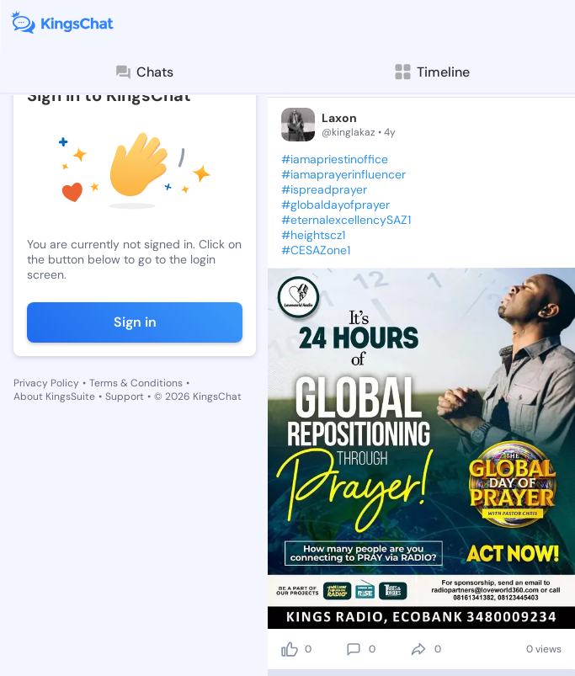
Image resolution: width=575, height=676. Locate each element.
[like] (289, 649)
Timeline (431, 72)
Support (124, 396)
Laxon (339, 117)
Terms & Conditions (136, 383)
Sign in (135, 322)
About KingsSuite (54, 396)
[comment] (353, 649)
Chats (143, 72)
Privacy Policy (46, 383)
